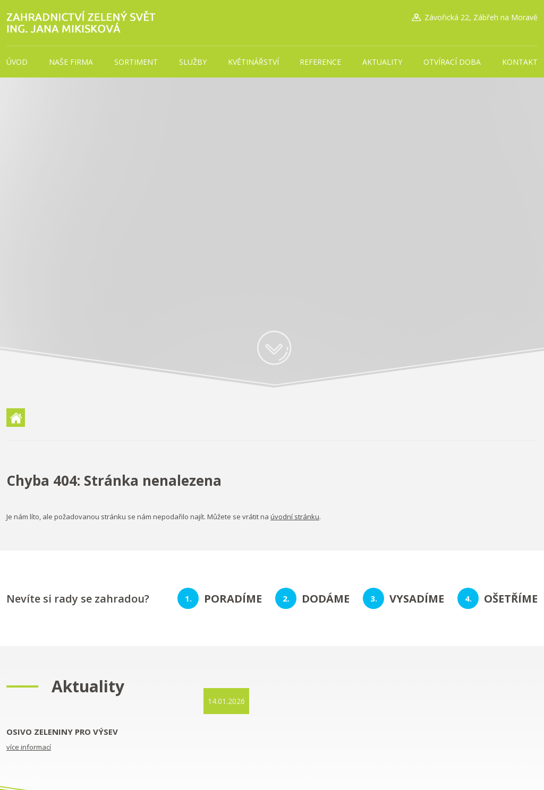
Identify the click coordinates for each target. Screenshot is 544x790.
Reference (320, 62)
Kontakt (520, 62)
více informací (28, 747)
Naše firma (71, 62)
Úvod (17, 62)
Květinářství (253, 62)
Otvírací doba (452, 62)
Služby (193, 62)
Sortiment (136, 62)
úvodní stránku (294, 516)
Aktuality (382, 62)
